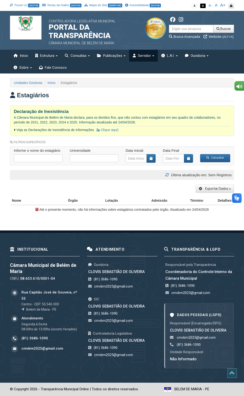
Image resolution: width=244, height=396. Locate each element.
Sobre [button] (23, 67)
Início (21, 56)
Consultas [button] (77, 56)
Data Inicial (134, 150)
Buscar (223, 29)
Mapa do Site (103, 5)
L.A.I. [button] (169, 56)
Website (218, 36)
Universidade (80, 150)
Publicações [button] (111, 56)
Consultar (215, 157)
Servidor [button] (143, 56)
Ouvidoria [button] (196, 56)
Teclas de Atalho (61, 5)
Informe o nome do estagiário (37, 150)
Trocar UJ (24, 5)
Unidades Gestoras (28, 83)
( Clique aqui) (107, 130)
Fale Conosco (53, 67)
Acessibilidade (143, 5)
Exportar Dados (215, 189)
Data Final (171, 150)
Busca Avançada (184, 36)
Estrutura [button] (46, 56)
